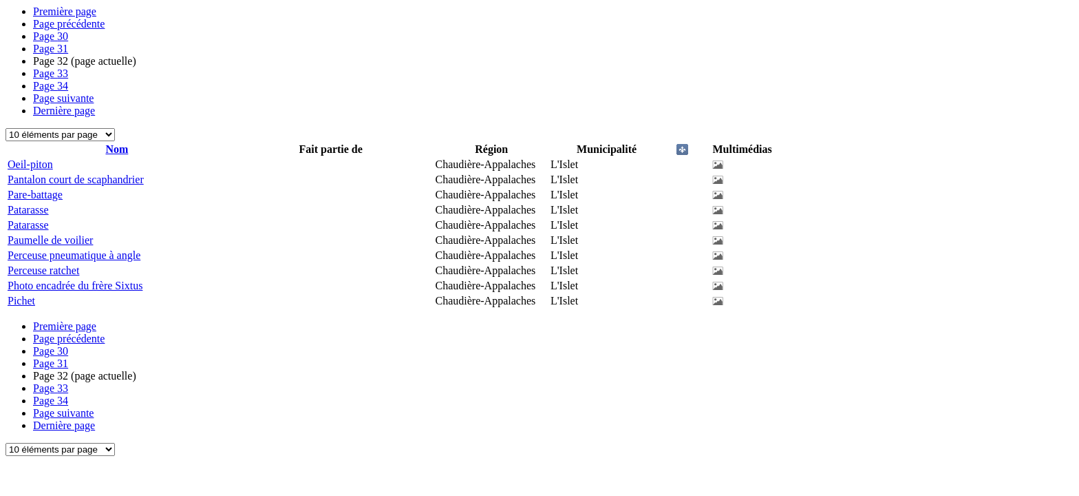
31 (50, 48)
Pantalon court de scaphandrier (76, 179)
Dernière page (64, 110)
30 (50, 36)
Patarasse (28, 210)
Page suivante (63, 98)
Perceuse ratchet (43, 270)
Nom (116, 149)
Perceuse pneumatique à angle (74, 255)
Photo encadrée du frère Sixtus (75, 285)
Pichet (21, 301)
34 (50, 86)
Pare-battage (35, 194)
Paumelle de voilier (50, 240)
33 (50, 73)
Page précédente (69, 24)
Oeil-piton (30, 164)
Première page (64, 11)
